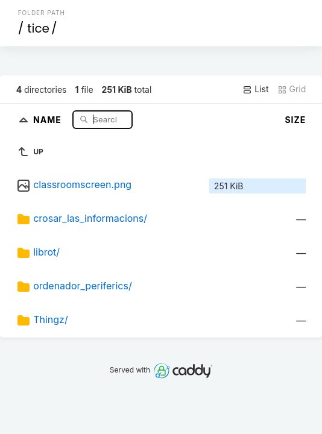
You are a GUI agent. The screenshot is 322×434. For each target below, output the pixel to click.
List (255, 89)
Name (48, 119)
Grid (291, 89)
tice (38, 28)
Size (295, 120)
